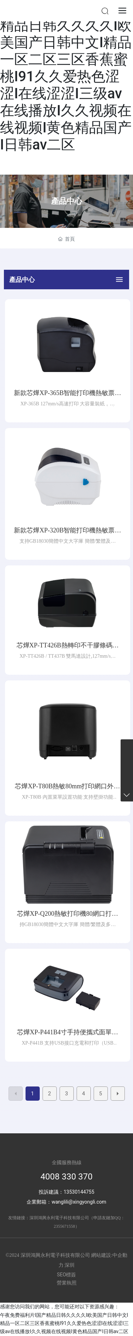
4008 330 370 (66, 1177)
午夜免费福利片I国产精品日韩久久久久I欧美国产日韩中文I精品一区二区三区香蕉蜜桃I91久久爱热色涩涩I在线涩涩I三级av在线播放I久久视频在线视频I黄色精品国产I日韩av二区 (66, 76)
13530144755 (78, 1192)
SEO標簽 (66, 1274)
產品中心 (66, 201)
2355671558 (64, 1226)
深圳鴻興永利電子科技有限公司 (59, 1217)
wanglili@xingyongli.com (78, 1202)
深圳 (69, 1265)
